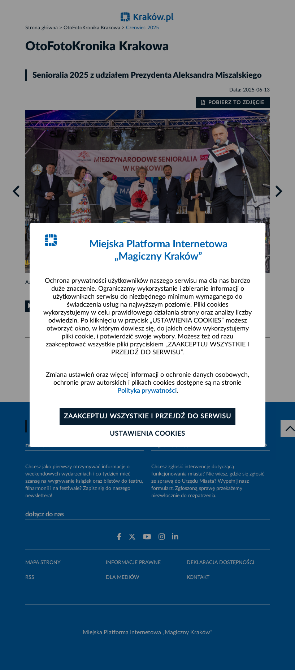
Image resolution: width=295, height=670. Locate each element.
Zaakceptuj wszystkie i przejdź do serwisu (147, 416)
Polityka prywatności (147, 391)
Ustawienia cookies (147, 434)
